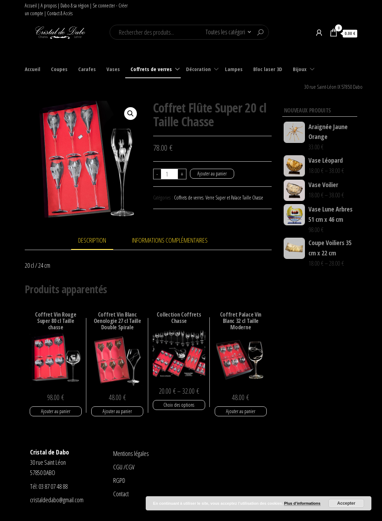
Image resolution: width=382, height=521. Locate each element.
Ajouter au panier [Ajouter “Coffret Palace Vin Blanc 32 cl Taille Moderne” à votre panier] (240, 411)
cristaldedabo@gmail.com (56, 500)
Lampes (234, 69)
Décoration (198, 69)
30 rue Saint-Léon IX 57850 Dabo (333, 86)
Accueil (31, 5)
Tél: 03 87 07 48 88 (49, 486)
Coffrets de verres (151, 69)
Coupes (59, 69)
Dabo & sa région (74, 5)
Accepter (346, 503)
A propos (49, 5)
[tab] (97, 241)
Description (92, 240)
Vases (113, 69)
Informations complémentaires (170, 240)
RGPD (119, 480)
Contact (121, 494)
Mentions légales (131, 453)
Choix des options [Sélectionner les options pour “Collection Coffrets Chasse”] (178, 404)
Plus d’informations (302, 503)
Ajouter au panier (212, 173)
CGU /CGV (123, 467)
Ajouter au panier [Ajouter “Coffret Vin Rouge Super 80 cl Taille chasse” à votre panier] (55, 411)
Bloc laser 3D (267, 69)
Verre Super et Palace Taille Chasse (234, 197)
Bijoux (300, 69)
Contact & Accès (60, 13)
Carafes (87, 69)
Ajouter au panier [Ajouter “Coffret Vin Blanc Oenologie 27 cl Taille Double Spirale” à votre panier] (117, 411)
